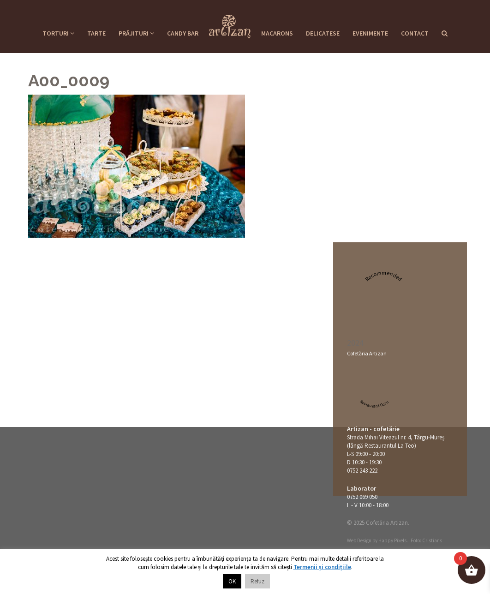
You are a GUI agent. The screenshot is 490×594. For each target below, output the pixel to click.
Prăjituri (136, 33)
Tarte (96, 33)
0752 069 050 (362, 497)
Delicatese (323, 33)
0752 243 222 (362, 470)
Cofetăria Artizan (367, 353)
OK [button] (232, 581)
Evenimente (370, 33)
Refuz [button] (257, 581)
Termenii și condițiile (322, 567)
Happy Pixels (392, 540)
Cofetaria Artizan (230, 23)
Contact (415, 33)
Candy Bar (182, 33)
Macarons (277, 33)
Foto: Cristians (426, 540)
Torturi (58, 33)
